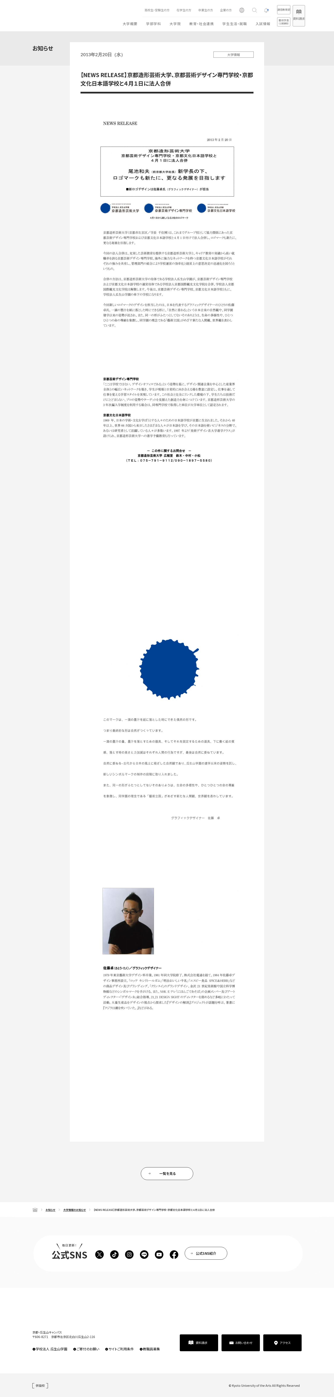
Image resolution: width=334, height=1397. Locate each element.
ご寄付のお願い (87, 1348)
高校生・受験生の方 (140, 10)
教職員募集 (151, 1348)
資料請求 (294, 18)
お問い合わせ (243, 1343)
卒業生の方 (188, 10)
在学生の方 (167, 10)
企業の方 (209, 10)
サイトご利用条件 (121, 1348)
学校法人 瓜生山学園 (51, 1348)
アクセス (285, 1343)
